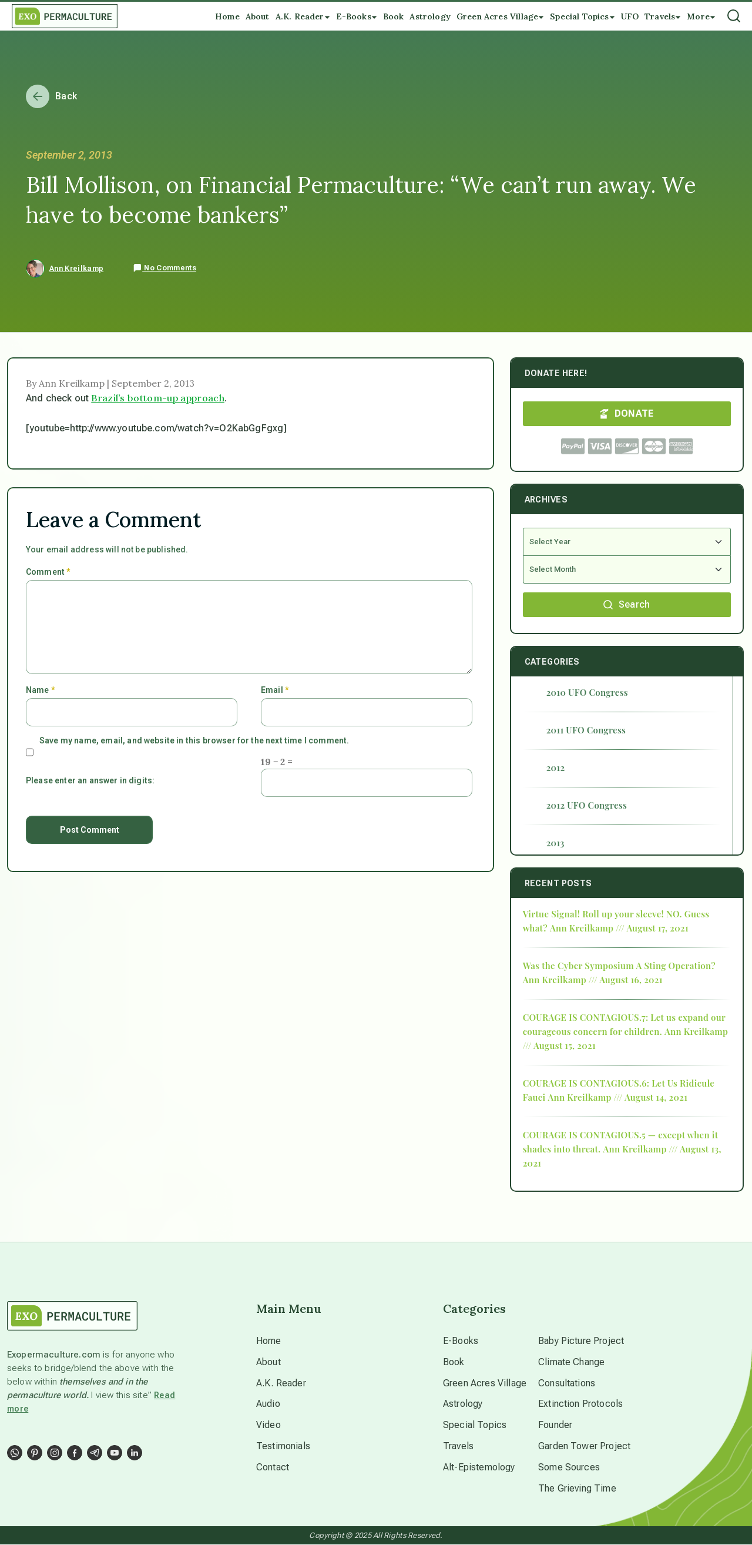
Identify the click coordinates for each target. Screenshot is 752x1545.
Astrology (462, 1404)
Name (40, 690)
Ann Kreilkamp (76, 268)
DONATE (627, 413)
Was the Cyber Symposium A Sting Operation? (619, 965)
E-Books (460, 1340)
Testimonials (283, 1446)
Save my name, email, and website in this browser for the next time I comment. (194, 740)
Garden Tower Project (584, 1446)
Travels (458, 1446)
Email (274, 690)
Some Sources (569, 1467)
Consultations (566, 1383)
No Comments (164, 268)
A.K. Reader (281, 1383)
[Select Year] (627, 542)
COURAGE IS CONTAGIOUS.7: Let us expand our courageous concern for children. (624, 1024)
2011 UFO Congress (586, 730)
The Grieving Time (577, 1488)
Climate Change (571, 1362)
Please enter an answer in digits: (90, 780)
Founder (555, 1425)
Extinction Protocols (580, 1404)
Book (454, 1362)
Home (268, 1340)
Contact (272, 1467)
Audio (268, 1404)
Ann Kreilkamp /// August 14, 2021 (617, 1097)
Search (626, 604)
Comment (48, 572)
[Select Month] (627, 570)
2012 (555, 767)
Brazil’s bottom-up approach (157, 398)
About (268, 1362)
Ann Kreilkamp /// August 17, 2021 (619, 928)
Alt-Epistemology (479, 1467)
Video (268, 1425)
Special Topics (474, 1425)
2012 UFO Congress (586, 805)
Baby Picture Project (581, 1340)
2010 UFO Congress (587, 692)
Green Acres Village (484, 1383)
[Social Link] (14, 1452)
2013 (555, 843)
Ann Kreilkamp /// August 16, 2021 (593, 980)
